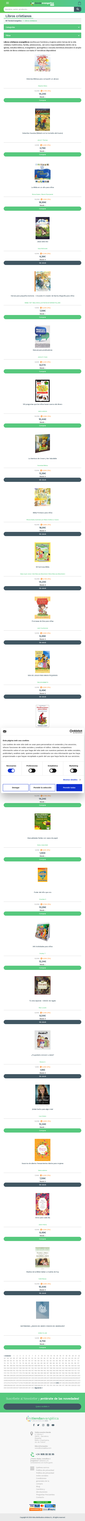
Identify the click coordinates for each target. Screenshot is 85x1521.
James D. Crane (42, 357)
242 (63, 1378)
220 (72, 1375)
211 (45, 1375)
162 (48, 1371)
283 (35, 1383)
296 (75, 1383)
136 (45, 1368)
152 (17, 1371)
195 (72, 1373)
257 (32, 1380)
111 (44, 1366)
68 (66, 1361)
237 (48, 1378)
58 (35, 1361)
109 (38, 1366)
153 (20, 1371)
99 (8, 1366)
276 (14, 1383)
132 (32, 1368)
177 (17, 1373)
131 (29, 1368)
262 (48, 1380)
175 (11, 1373)
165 (57, 1371)
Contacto (40, 1497)
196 (75, 1373)
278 (20, 1383)
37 (47, 1358)
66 (60, 1361)
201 (14, 1375)
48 (5, 1361)
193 (66, 1373)
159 (38, 1371)
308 (35, 1385)
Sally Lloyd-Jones (25, 574)
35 (41, 1358)
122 (78, 1366)
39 (54, 1358)
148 (5, 1371)
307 (32, 1385)
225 (11, 1378)
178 (20, 1373)
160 (41, 1371)
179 (23, 1373)
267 (63, 1380)
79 (23, 1363)
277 (17, 1383)
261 (45, 1380)
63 (51, 1361)
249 (8, 1380)
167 (63, 1371)
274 (8, 1383)
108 (35, 1366)
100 (11, 1366)
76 (14, 1363)
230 (26, 1378)
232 (32, 1378)
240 (57, 1378)
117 (63, 1366)
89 (54, 1363)
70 (72, 1361)
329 (23, 1388)
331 (29, 1388)
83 (35, 1363)
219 (69, 1375)
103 (20, 1366)
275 (11, 1383)
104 (23, 1366)
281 (29, 1383)
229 (23, 1378)
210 (41, 1375)
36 (44, 1358)
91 (59, 1363)
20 (73, 1356)
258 (35, 1380)
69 (69, 1361)
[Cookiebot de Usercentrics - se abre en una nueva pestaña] (71, 731)
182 (32, 1373)
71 (75, 1361)
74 (8, 1363)
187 (48, 1373)
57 (32, 1361)
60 (41, 1361)
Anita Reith (44, 845)
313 (51, 1385)
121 (75, 1366)
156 (29, 1371)
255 (26, 1380)
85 (41, 1363)
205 (26, 1375)
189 (54, 1373)
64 (54, 1361)
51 (13, 1361)
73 (5, 1363)
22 (79, 1356)
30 (26, 1358)
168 (66, 1371)
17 (63, 1356)
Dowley (41, 953)
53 (20, 1361)
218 (66, 1375)
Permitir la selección (43, 788)
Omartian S (42, 899)
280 (26, 1383)
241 (60, 1378)
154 (23, 1371)
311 (45, 1385)
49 (8, 1361)
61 (44, 1361)
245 (72, 1378)
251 (14, 1380)
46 (75, 1358)
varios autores (42, 411)
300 (11, 1385)
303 (20, 1385)
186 (45, 1373)
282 (32, 1383)
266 (60, 1380)
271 (75, 1380)
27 (17, 1358)
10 (42, 1356)
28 (20, 1358)
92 (63, 1363)
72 (78, 1361)
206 (29, 1375)
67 (63, 1361)
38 (51, 1358)
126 (14, 1368)
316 (60, 1385)
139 (54, 1368)
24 (8, 1358)
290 (57, 1383)
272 (78, 1380)
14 (54, 1356)
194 (69, 1373)
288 (51, 1383)
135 (41, 1368)
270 (72, 1380)
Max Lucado (42, 1008)
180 (26, 1373)
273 (5, 1383)
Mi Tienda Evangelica (13, 21)
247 (78, 1378)
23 (5, 1358)
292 (63, 1383)
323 (5, 1388)
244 (69, 1378)
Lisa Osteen (42, 1116)
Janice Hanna (43, 1224)
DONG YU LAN (42, 1333)
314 (54, 1385)
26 (14, 1358)
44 (69, 1358)
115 (57, 1366)
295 (72, 1383)
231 (29, 1378)
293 (66, 1383)
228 (20, 1378)
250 (11, 1380)
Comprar (42, 100)
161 (45, 1371)
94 (69, 1363)
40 (57, 1358)
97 (78, 1363)
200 (11, 1375)
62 (48, 1361)
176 (14, 1373)
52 (17, 1361)
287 (48, 1383)
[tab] (42, 27)
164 (54, 1371)
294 (69, 1383)
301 (14, 1385)
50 (11, 1361)
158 (35, 1371)
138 (51, 1368)
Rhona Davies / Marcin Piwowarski (42, 194)
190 (57, 1373)
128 (20, 1368)
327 (17, 1388)
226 (14, 1378)
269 (69, 1380)
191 (60, 1373)
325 (11, 1388)
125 (11, 1368)
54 (23, 1361)
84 (38, 1363)
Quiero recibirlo (42, 1406)
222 (78, 1375)
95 (72, 1363)
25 (11, 1358)
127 (17, 1368)
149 (8, 1371)
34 (38, 1358)
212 (48, 1375)
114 (54, 1366)
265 (57, 1380)
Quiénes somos (42, 1467)
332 (32, 1388)
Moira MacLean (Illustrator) (56, 574)
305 (26, 1385)
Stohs (39, 845)
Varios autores (42, 1170)
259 (38, 1380)
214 (54, 1375)
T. (45, 953)
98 (5, 1366)
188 (51, 1373)
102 (17, 1366)
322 (78, 1385)
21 (75, 1356)
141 (60, 1368)
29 (23, 1358)
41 (60, 1358)
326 (14, 1388)
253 (20, 1380)
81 (29, 1363)
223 (5, 1378)
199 (8, 1375)
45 (72, 1358)
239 (54, 1378)
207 (32, 1375)
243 (66, 1378)
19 (69, 1356)
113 (51, 1366)
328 (20, 1388)
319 (69, 1385)
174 (8, 1373)
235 (41, 1378)
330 (26, 1388)
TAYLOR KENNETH (42, 682)
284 (38, 1383)
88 (51, 1363)
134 (38, 1368)
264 (54, 1380)
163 (51, 1371)
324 (8, 1388)
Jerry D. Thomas (42, 140)
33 (35, 1358)
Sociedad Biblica (42, 465)
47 (78, 1358)
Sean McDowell (42, 248)
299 (8, 1385)
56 (29, 1361)
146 (75, 1368)
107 (32, 1366)
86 (45, 1363)
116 (60, 1366)
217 (63, 1375)
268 (66, 1380)
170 (72, 1371)
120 (72, 1366)
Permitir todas (69, 788)
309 (38, 1385)
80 (26, 1363)
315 (57, 1385)
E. (45, 1062)
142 (63, 1368)
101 (14, 1366)
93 (66, 1363)
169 (69, 1371)
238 (51, 1378)
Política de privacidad (45, 1470)
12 (48, 1356)
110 (41, 1366)
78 (20, 1363)
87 (47, 1363)
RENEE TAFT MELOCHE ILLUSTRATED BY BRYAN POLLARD (42, 303)
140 (57, 1368)
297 (78, 1383)
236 (45, 1378)
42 (63, 1358)
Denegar (15, 788)
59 (38, 1361)
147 (78, 1368)
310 (41, 1385)
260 (41, 1380)
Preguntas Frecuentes (45, 1494)
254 (23, 1380)
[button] (42, 27)
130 (26, 1368)
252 (17, 1380)
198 (5, 1375)
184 (38, 1373)
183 (35, 1373)
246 (75, 1378)
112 (48, 1366)
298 (5, 1385)
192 (63, 1373)
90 (57, 1363)
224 (8, 1378)
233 (35, 1378)
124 (8, 1368)
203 (20, 1375)
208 (35, 1375)
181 (29, 1373)
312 (48, 1385)
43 (66, 1358)
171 (75, 1371)
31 (29, 1358)
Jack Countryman (42, 628)
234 (38, 1378)
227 (17, 1378)
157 (32, 1371)
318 (66, 1385)
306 (29, 1385)
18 (66, 1356)
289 (54, 1383)
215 (57, 1375)
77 (17, 1363)
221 (75, 1375)
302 (17, 1385)
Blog (38, 1486)
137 (48, 1368)
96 (75, 1363)
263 (51, 1380)
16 (60, 1356)
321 (75, 1385)
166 (60, 1371)
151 (14, 1371)
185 (41, 1373)
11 (44, 1356)
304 (23, 1385)
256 (29, 1380)
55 (26, 1361)
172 (78, 1371)
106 (29, 1366)
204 (23, 1375)
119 (69, 1366)
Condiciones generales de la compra (42, 1481)
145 (72, 1368)
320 (72, 1385)
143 (66, 1368)
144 (69, 1368)
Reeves (42, 1062)
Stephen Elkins (42, 86)
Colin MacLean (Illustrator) (40, 574)
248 (5, 1380)
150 (11, 1371)
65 (57, 1361)
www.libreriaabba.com (43, 1448)
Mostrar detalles (70, 780)
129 (23, 1368)
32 (32, 1358)
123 (5, 1368)
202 (17, 1375)
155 (26, 1371)
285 (41, 1383)
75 (11, 1363)
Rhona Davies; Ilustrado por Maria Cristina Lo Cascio (42, 520)
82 (32, 1363)
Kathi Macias (42, 1279)
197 (78, 1373)
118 (66, 1366)
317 (63, 1385)
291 (60, 1383)
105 (26, 1366)
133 (35, 1368)
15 (57, 1356)
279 (23, 1383)
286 (45, 1383)
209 (38, 1375)
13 (51, 1356)
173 (5, 1373)
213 (51, 1375)
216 (60, 1375)
